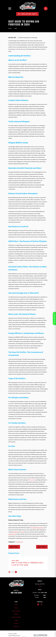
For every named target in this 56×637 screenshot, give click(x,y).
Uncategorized (19, 542)
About (16, 608)
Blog (16, 620)
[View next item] (16, 572)
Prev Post (14, 547)
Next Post (42, 547)
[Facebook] (41, 604)
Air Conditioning (16, 611)
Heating (16, 614)
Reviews (16, 623)
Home (16, 604)
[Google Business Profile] (38, 604)
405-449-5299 (16, 592)
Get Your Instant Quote (27, 14)
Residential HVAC (16, 617)
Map (40, 586)
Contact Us (16, 626)
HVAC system (31, 480)
